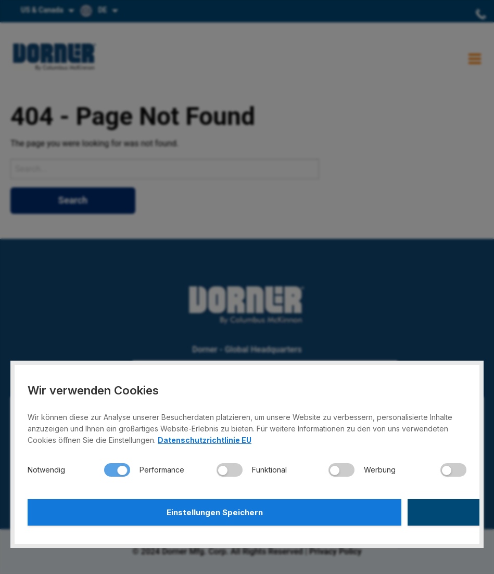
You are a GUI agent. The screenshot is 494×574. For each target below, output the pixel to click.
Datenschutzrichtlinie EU (204, 436)
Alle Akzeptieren (358, 510)
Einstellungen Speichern (135, 510)
